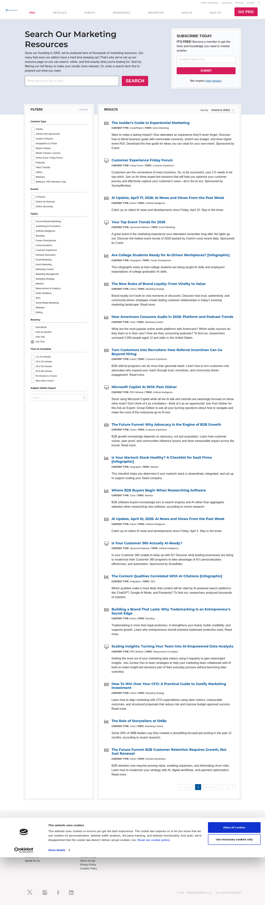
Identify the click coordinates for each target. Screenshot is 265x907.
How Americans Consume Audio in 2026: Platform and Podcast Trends (172, 319)
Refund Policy (88, 859)
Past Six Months (44, 334)
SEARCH (135, 82)
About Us (30, 826)
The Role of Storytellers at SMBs (139, 723)
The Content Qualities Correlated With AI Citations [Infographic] (167, 579)
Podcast (239, 4)
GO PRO (246, 13)
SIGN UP (215, 13)
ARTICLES (60, 13)
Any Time (40, 344)
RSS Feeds (31, 830)
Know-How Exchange (92, 855)
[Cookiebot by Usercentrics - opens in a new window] (24, 900)
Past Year (40, 339)
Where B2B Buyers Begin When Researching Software (159, 493)
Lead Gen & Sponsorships (40, 851)
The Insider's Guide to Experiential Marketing (151, 125)
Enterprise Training (91, 830)
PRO (32, 13)
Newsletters (31, 834)
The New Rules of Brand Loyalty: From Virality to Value (159, 286)
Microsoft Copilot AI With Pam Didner (144, 389)
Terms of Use (87, 863)
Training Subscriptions (92, 826)
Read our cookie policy (154, 889)
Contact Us (86, 851)
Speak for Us (32, 863)
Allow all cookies (234, 877)
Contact (251, 4)
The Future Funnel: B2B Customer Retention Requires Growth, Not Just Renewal (169, 754)
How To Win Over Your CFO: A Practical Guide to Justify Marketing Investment (169, 688)
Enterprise (227, 4)
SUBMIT (206, 72)
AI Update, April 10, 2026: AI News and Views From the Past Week (168, 521)
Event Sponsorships (36, 855)
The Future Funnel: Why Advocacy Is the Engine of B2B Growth (166, 427)
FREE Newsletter (210, 4)
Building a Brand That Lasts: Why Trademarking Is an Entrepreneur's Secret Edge (171, 614)
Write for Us (31, 859)
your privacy (213, 83)
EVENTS (89, 13)
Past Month (41, 329)
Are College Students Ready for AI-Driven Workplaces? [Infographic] (171, 257)
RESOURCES (121, 13)
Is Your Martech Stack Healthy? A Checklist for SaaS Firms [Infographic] (162, 462)
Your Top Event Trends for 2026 (138, 224)
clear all (83, 112)
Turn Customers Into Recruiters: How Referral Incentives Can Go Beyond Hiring (167, 354)
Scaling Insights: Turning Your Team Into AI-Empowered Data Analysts (172, 649)
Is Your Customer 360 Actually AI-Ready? (147, 545)
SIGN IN (186, 13)
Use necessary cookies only (234, 889)
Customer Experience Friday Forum (142, 163)
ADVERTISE (156, 13)
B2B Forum (86, 834)
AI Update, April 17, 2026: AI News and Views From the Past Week (168, 200)
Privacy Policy (88, 866)
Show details (56, 899)
